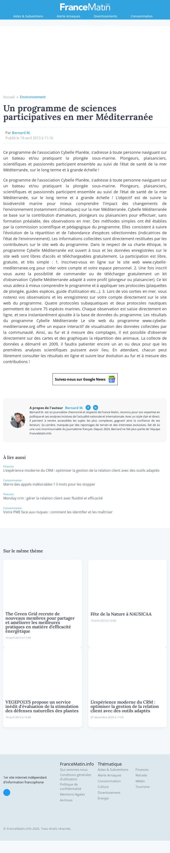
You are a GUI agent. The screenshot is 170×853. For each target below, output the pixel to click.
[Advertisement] (85, 61)
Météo (140, 781)
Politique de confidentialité (70, 786)
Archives (66, 800)
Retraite (110, 25)
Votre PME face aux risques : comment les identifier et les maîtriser (58, 512)
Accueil (9, 97)
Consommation (142, 16)
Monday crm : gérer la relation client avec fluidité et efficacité (53, 498)
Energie (59, 25)
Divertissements (105, 16)
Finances (84, 25)
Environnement (33, 97)
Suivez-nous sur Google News (85, 379)
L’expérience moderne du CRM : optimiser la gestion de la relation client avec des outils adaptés (81, 470)
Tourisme (142, 787)
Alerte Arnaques (68, 16)
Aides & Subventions (28, 16)
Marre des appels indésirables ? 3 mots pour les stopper (49, 484)
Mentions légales (72, 794)
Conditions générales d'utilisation (75, 777)
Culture (103, 787)
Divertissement (109, 793)
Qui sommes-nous (73, 770)
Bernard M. (21, 132)
